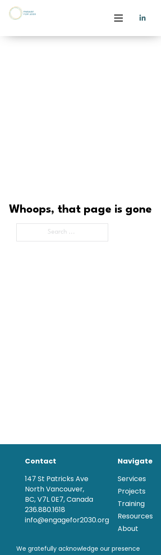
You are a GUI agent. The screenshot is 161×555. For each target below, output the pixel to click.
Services (132, 479)
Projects (132, 491)
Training (131, 504)
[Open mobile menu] (118, 18)
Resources (135, 516)
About (128, 529)
